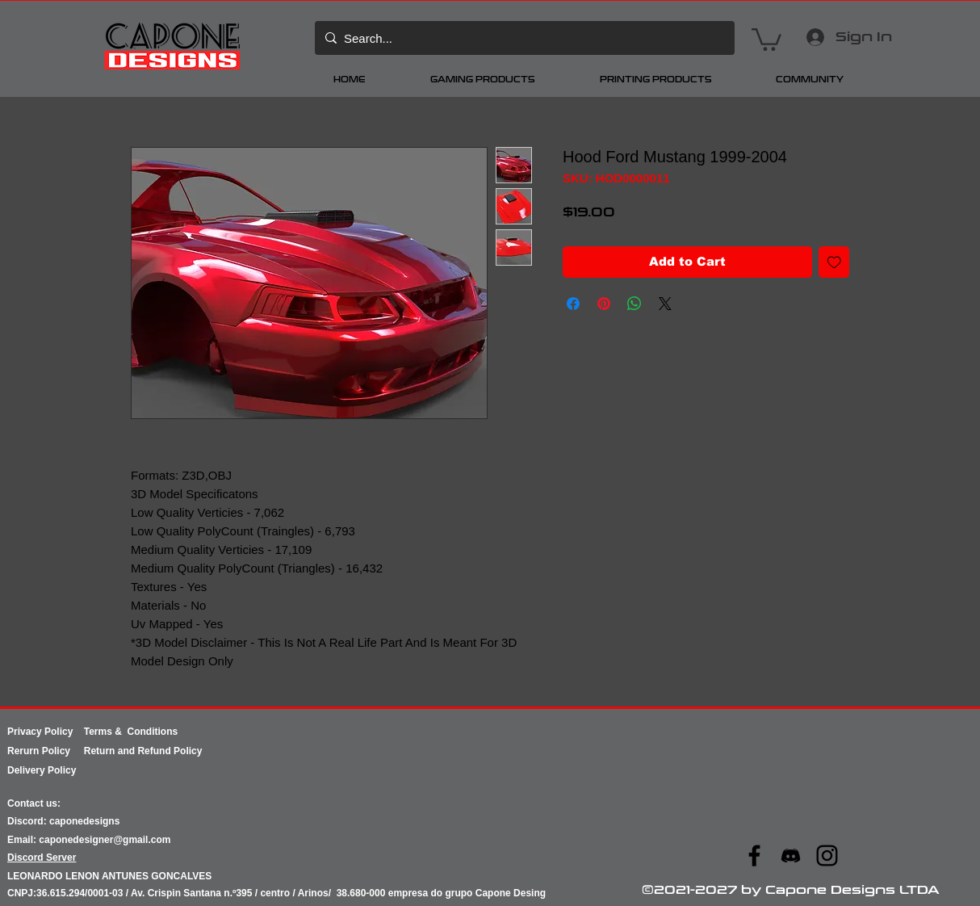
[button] (766, 38)
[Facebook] (754, 855)
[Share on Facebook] (573, 303)
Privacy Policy (45, 731)
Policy (63, 751)
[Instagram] (827, 855)
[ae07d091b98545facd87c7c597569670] (791, 855)
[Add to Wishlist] (834, 262)
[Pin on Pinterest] (604, 303)
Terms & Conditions (131, 731)
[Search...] (522, 38)
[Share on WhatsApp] (634, 303)
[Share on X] (665, 303)
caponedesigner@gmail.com (104, 839)
